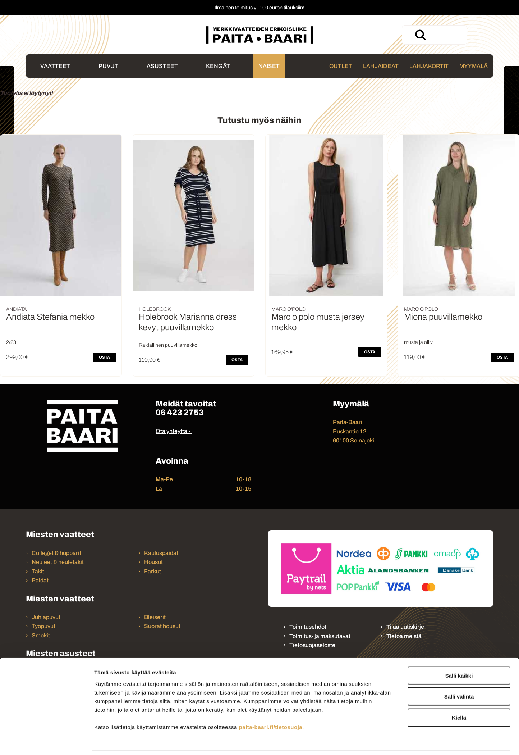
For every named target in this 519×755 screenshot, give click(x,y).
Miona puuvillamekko (443, 317)
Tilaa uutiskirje (405, 627)
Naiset (269, 66)
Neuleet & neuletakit (58, 562)
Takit (38, 571)
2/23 (11, 342)
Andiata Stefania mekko (50, 317)
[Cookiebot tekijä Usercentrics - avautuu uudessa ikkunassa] (46, 741)
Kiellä (459, 694)
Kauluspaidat (161, 553)
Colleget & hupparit (56, 553)
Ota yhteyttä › (173, 431)
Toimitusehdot (307, 627)
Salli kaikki (459, 652)
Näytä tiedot (384, 741)
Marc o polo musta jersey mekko (317, 322)
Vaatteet (55, 66)
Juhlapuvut (46, 617)
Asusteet (162, 66)
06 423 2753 (180, 412)
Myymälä (473, 66)
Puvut (108, 66)
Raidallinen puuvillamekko (168, 345)
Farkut (153, 571)
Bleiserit (155, 617)
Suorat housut (162, 626)
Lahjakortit (429, 66)
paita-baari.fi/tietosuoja (270, 703)
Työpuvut (43, 626)
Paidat (40, 580)
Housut (153, 562)
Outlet (340, 66)
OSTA (104, 357)
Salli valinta (459, 673)
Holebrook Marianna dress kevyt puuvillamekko (188, 322)
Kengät (218, 66)
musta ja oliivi (419, 342)
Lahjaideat (381, 66)
